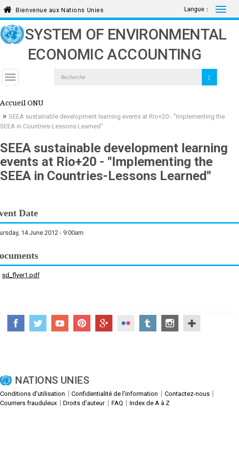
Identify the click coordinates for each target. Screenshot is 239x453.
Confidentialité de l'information (114, 394)
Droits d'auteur (84, 403)
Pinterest (81, 323)
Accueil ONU (21, 104)
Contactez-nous (187, 394)
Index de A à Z (150, 403)
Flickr (125, 323)
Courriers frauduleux (28, 403)
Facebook (15, 323)
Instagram (169, 323)
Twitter (37, 323)
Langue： (197, 9)
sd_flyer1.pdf (21, 275)
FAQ (117, 403)
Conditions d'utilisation (32, 394)
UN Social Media (191, 323)
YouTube (59, 323)
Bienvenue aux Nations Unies (60, 8)
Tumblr (147, 323)
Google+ (103, 323)
